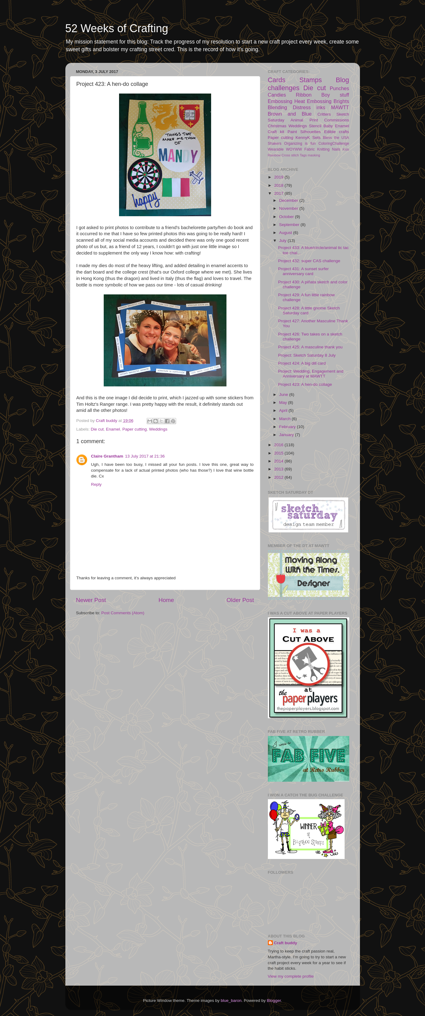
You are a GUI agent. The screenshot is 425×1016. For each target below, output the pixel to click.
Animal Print (304, 120)
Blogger (274, 1000)
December (289, 200)
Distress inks (309, 107)
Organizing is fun (299, 143)
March (285, 418)
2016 (279, 445)
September (290, 224)
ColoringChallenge (334, 143)
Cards (277, 80)
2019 (279, 177)
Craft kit (276, 131)
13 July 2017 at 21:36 (145, 456)
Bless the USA (336, 138)
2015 (279, 453)
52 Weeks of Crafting (116, 28)
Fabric (309, 149)
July (283, 240)
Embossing (280, 101)
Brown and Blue (290, 114)
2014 (279, 461)
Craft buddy (285, 943)
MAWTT (340, 107)
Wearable (276, 149)
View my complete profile (291, 976)
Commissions (336, 120)
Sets (316, 137)
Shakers (275, 143)
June (284, 394)
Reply (96, 484)
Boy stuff (335, 95)
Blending (277, 107)
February (288, 426)
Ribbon (303, 95)
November (289, 208)
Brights (341, 101)
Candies (277, 95)
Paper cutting (134, 429)
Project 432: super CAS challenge (309, 261)
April (284, 410)
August (286, 232)
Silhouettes (310, 131)
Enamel (113, 429)
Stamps (310, 80)
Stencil (315, 126)
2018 (279, 185)
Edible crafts (336, 131)
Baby (328, 126)
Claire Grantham (107, 456)
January (287, 434)
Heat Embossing (312, 101)
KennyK (303, 137)
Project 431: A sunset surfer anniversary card (303, 271)
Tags (303, 155)
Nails (336, 149)
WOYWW (294, 149)
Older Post (240, 600)
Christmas (277, 126)
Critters (324, 114)
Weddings (158, 429)
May (283, 402)
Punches (339, 88)
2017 (279, 193)
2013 (279, 469)
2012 (279, 477)
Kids (346, 149)
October (287, 216)
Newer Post (91, 600)
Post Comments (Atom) (122, 613)
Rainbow (274, 155)
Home (166, 600)
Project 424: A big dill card (302, 363)
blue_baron (231, 1000)
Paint (292, 131)
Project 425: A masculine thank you (310, 347)
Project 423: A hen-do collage (305, 384)
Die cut (97, 429)
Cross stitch (290, 155)
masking (314, 155)
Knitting (323, 149)
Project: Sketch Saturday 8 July (307, 355)
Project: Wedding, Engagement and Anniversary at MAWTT (310, 373)
